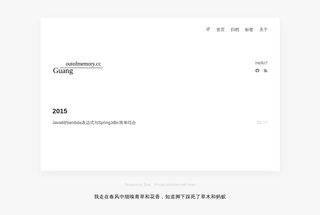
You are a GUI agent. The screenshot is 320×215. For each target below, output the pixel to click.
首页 (220, 29)
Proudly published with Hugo (174, 184)
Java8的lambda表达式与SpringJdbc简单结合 (94, 122)
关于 (263, 29)
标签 (249, 29)
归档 (235, 29)
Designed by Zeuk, (138, 184)
